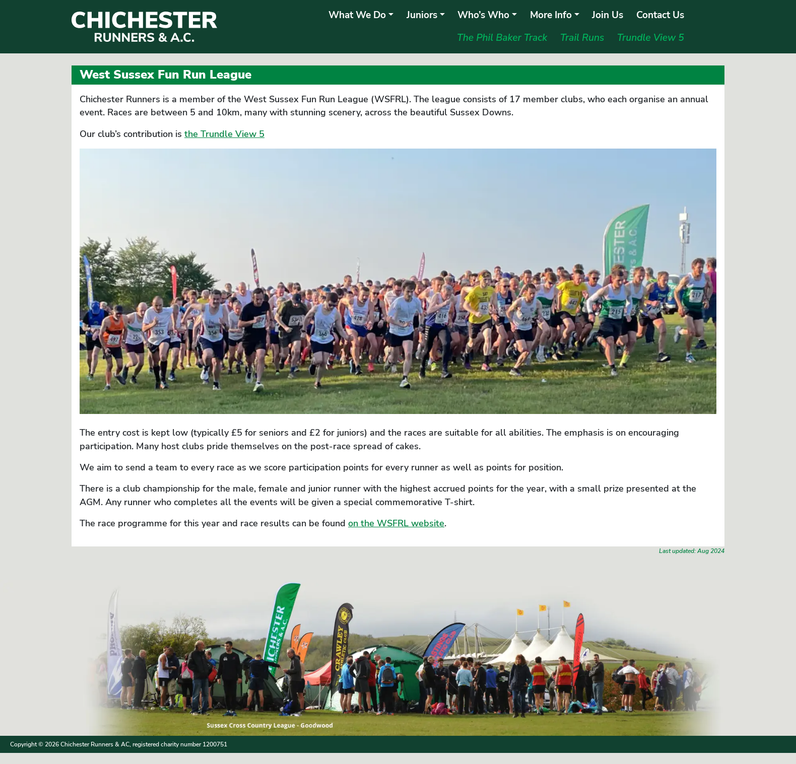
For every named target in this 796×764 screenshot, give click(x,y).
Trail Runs (582, 37)
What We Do (357, 15)
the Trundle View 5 (224, 134)
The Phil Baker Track (502, 37)
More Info (551, 15)
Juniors (422, 15)
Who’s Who (483, 15)
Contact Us (660, 15)
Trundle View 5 (650, 37)
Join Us (607, 15)
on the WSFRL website (396, 523)
